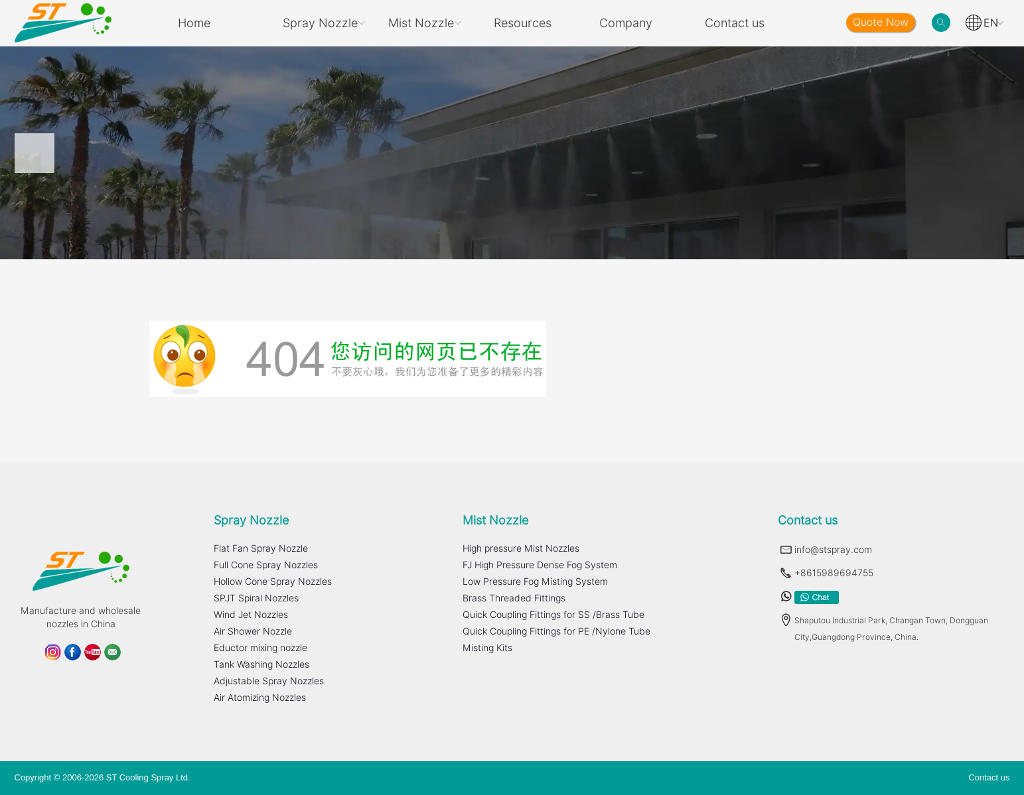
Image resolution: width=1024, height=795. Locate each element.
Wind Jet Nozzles (251, 614)
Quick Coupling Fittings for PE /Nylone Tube (556, 631)
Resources (522, 23)
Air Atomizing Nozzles (260, 697)
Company (625, 23)
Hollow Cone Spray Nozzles (273, 581)
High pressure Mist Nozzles (521, 548)
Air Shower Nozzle (253, 631)
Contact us (735, 23)
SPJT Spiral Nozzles (256, 598)
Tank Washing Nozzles (261, 664)
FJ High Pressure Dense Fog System (540, 565)
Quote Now (881, 22)
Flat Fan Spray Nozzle (261, 548)
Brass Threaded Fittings (514, 598)
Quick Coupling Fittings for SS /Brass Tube (553, 614)
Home (194, 23)
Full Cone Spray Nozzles (266, 565)
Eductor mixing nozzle (260, 647)
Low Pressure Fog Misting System (535, 581)
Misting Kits (487, 647)
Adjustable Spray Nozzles (269, 681)
